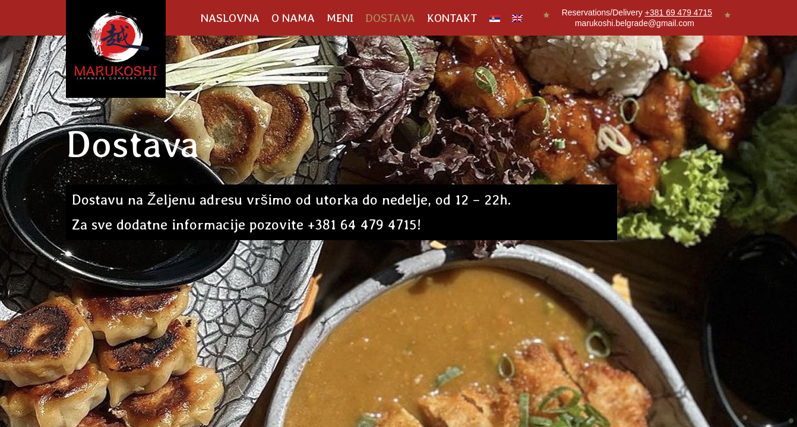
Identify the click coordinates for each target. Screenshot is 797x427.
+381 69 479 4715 (678, 12)
